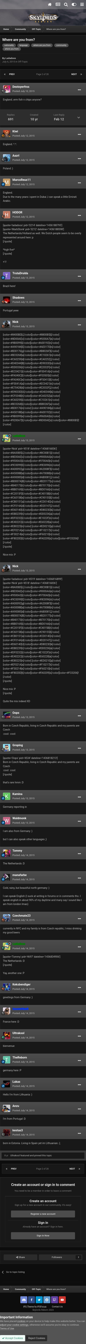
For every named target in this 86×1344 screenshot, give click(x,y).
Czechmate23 (21, 915)
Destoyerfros (20, 86)
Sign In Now (43, 1235)
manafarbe (19, 875)
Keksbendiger (21, 984)
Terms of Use (7, 1328)
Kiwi (15, 131)
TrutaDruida (20, 273)
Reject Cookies (36, 1338)
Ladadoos (10, 58)
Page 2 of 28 (43, 74)
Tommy (17, 850)
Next (74, 74)
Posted (23, 91)
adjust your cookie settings (14, 1324)
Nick (15, 322)
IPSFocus (41, 1306)
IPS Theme (28, 1306)
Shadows (18, 297)
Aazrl (15, 155)
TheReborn (19, 1057)
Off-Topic (23, 61)
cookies (21, 1321)
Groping (17, 745)
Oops (15, 713)
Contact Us (57, 1306)
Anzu (15, 1106)
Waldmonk (19, 818)
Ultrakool (18, 1033)
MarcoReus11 (21, 180)
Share (20, 1257)
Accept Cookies (12, 1338)
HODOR (17, 212)
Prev (12, 74)
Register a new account (43, 1214)
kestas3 (17, 1130)
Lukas (16, 1081)
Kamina (17, 794)
